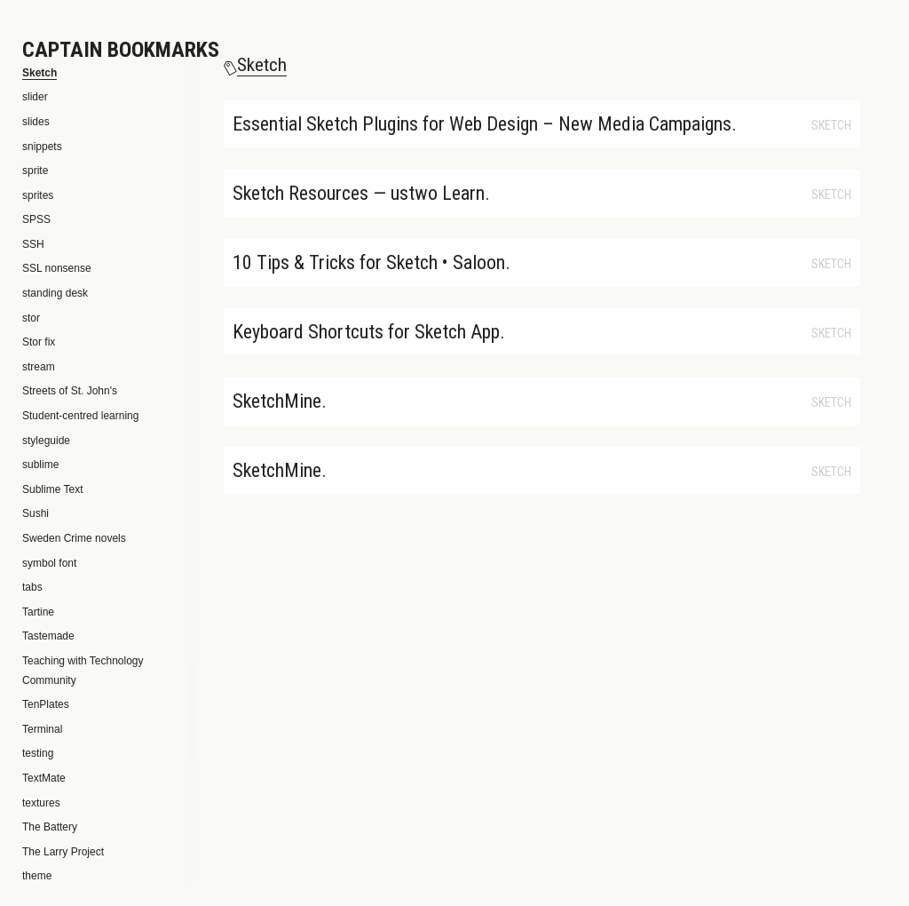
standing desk (55, 293)
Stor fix (38, 342)
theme (36, 876)
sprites (37, 195)
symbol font (49, 563)
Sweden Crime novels (74, 538)
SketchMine (277, 401)
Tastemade (48, 636)
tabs (32, 587)
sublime (40, 464)
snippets (42, 146)
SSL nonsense (56, 268)
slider (35, 97)
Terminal (42, 729)
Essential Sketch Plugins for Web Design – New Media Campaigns (482, 124)
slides (36, 121)
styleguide (46, 440)
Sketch (831, 125)
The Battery (49, 827)
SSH (33, 244)
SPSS (36, 219)
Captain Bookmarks (120, 49)
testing (37, 753)
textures (41, 803)
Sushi (35, 513)
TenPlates (45, 704)
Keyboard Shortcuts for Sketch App (366, 332)
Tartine (38, 612)
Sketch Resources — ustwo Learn (359, 193)
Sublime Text (52, 489)
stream (38, 367)
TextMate (44, 778)
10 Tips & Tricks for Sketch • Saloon (369, 262)
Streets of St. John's (69, 391)
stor (31, 318)
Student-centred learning (80, 415)
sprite (35, 170)
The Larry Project (63, 852)
